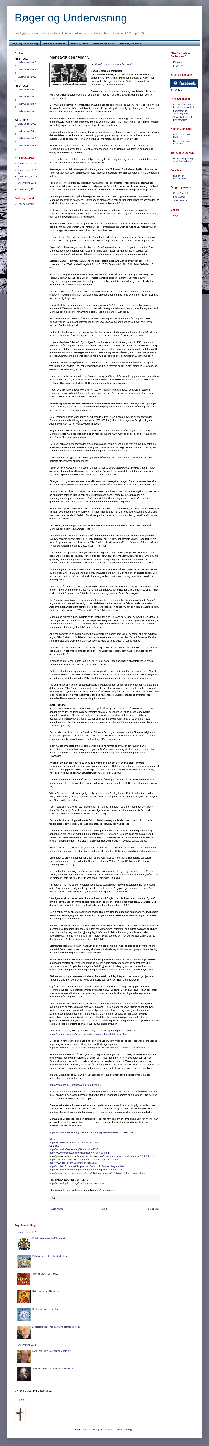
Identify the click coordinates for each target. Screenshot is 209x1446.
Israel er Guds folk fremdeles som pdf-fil (183, 105)
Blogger (130, 1429)
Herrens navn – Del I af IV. (45, 1274)
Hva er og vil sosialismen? (179, 177)
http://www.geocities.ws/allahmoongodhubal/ (73, 1162)
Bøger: (176, 215)
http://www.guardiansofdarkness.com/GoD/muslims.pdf (120, 1047)
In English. (178, 66)
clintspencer (109, 1429)
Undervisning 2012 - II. (28, 1345)
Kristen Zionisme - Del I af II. (182, 136)
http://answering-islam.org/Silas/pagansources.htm (77, 1183)
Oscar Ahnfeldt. (180, 193)
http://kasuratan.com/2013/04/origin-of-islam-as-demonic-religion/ (84, 1159)
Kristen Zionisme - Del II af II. (182, 142)
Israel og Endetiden (131, 43)
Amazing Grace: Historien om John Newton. (53, 1368)
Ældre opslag (152, 1209)
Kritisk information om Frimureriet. (48, 1238)
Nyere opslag (56, 1209)
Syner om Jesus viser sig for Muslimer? (51, 1351)
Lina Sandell (179, 197)
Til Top (20, 1399)
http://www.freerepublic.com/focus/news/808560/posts (126, 1156)
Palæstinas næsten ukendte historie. (50, 1256)
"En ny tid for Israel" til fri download (182, 118)
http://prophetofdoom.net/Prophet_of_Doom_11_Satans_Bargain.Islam (87, 1166)
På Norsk (177, 62)
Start (104, 1209)
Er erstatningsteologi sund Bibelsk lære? (183, 159)
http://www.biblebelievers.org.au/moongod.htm (74, 1142)
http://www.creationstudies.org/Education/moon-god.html (80, 1152)
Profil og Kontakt (25, 204)
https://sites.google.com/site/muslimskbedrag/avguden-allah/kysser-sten (88, 1034)
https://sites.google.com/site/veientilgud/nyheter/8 (76, 1084)
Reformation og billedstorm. (45, 1291)
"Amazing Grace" (181, 200)
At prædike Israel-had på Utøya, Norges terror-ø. (56, 1327)
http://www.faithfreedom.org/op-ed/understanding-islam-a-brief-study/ (86, 1132)
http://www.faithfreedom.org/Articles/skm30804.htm (77, 1149)
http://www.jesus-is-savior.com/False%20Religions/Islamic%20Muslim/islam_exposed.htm (97, 1173)
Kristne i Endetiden (104, 43)
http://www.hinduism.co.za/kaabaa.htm (70, 1047)
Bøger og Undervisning (71, 18)
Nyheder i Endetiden (54, 43)
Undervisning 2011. (26, 189)
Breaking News (79, 43)
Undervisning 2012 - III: (28, 1232)
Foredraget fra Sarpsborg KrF (180, 112)
